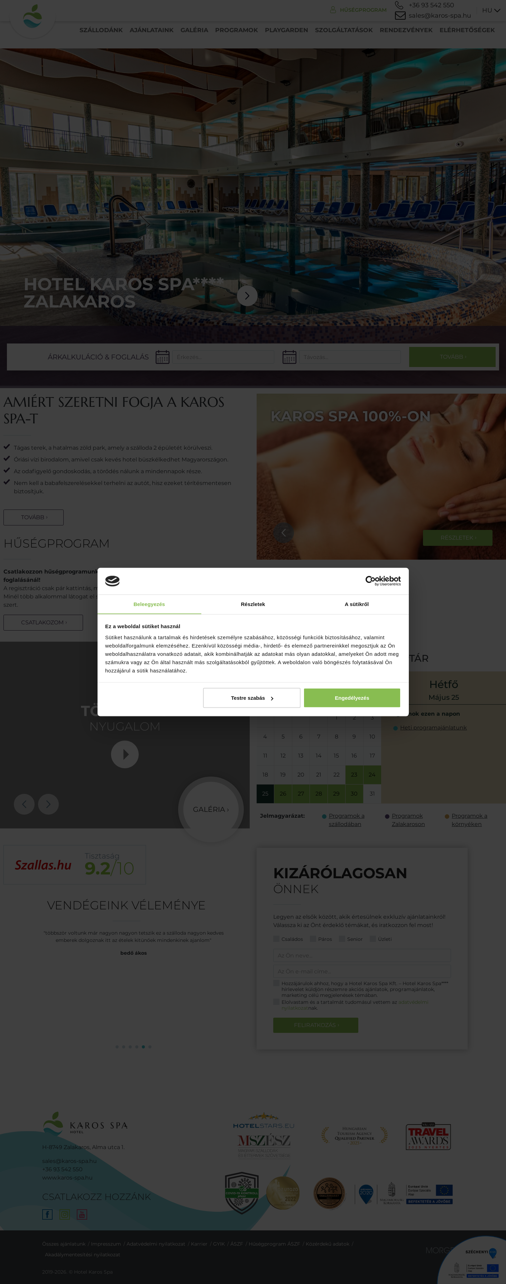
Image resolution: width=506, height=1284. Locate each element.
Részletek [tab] (253, 604)
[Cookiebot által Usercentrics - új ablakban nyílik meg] (370, 581)
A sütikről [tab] (357, 604)
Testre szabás (252, 698)
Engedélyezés (352, 698)
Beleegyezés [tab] (149, 604)
